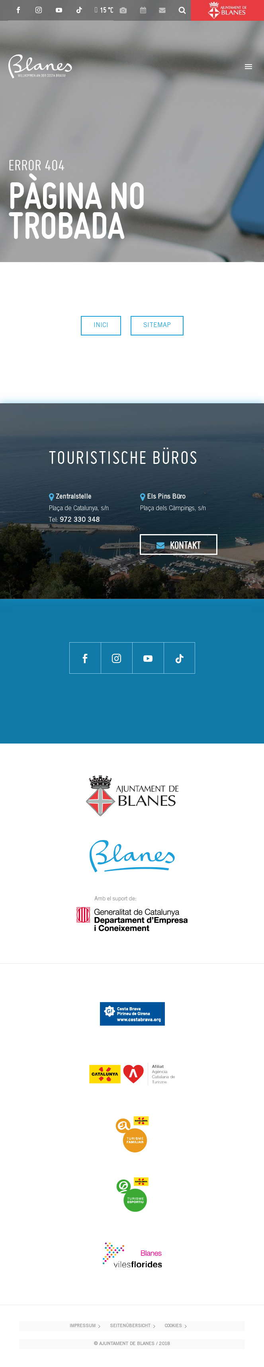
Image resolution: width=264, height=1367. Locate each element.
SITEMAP (157, 325)
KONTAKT (178, 545)
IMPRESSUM (83, 1326)
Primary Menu (248, 66)
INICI (101, 325)
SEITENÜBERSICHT (130, 1326)
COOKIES (173, 1326)
